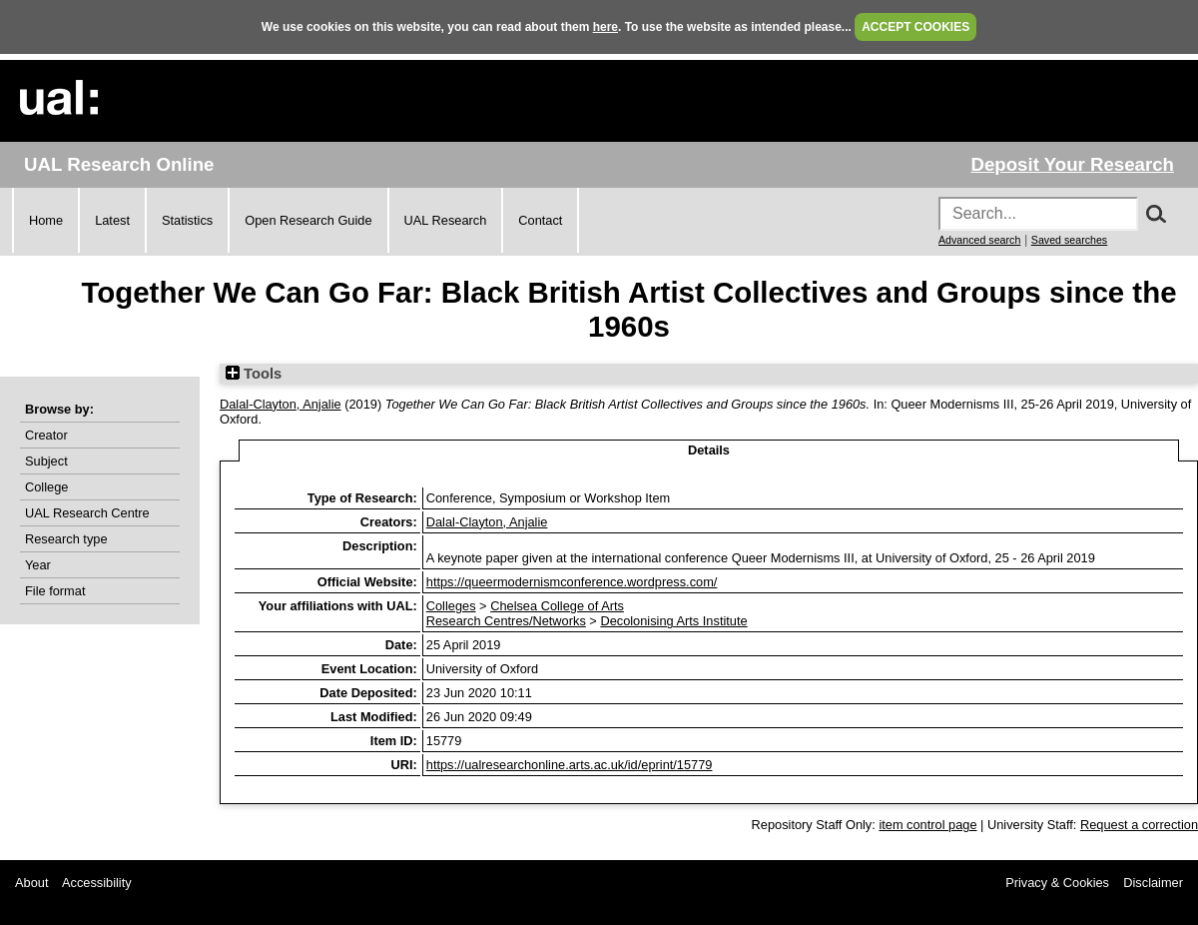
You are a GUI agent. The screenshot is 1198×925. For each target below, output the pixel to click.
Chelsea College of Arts (557, 605)
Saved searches (1069, 240)
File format (55, 590)
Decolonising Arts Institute (673, 620)
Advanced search (979, 240)
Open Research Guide (308, 220)
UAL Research (445, 220)
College (46, 486)
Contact (540, 220)
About (31, 882)
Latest (112, 220)
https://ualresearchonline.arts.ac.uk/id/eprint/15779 (569, 764)
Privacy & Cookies (1057, 882)
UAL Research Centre (87, 512)
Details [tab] (709, 450)
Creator (46, 435)
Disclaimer (1153, 882)
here (605, 27)
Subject (46, 461)
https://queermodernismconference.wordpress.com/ (572, 581)
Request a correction (1139, 824)
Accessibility (97, 882)
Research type (66, 538)
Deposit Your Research (1072, 164)
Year (38, 564)
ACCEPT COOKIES (915, 27)
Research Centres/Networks (506, 620)
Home (46, 220)
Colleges (451, 605)
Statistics (187, 220)
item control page (927, 824)
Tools (254, 374)
